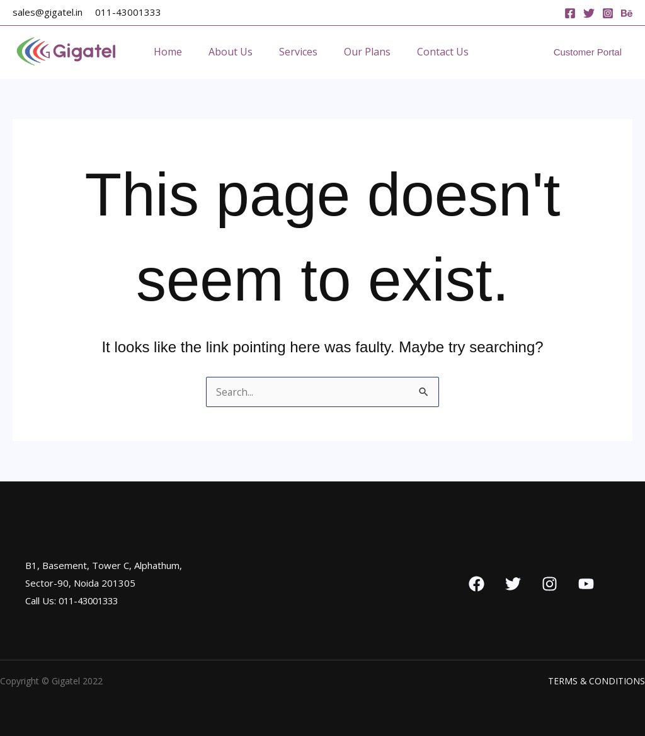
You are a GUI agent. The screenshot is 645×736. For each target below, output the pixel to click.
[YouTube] (586, 584)
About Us (236, 52)
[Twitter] (589, 13)
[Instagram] (608, 13)
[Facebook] (570, 13)
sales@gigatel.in (48, 12)
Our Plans (380, 52)
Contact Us (460, 52)
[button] (587, 52)
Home (170, 52)
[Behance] (626, 13)
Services (307, 52)
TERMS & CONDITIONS (596, 681)
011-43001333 (128, 12)
